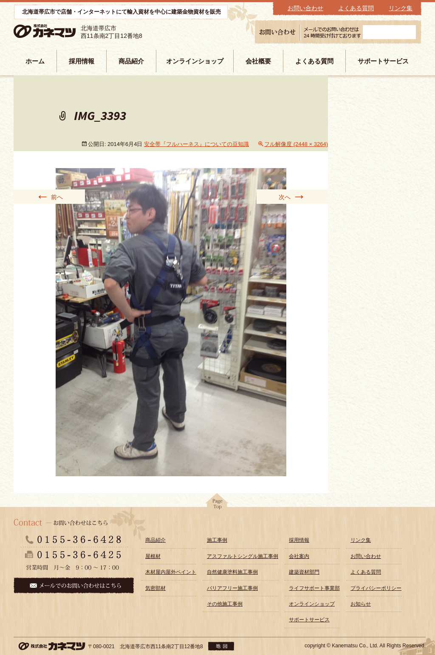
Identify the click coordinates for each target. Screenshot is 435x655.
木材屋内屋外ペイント (170, 572)
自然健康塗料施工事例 (232, 572)
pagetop (217, 504)
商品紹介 (131, 61)
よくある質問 (356, 8)
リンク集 (400, 8)
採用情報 (81, 61)
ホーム (35, 61)
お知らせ (360, 604)
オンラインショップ (194, 61)
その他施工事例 (225, 604)
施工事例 (217, 540)
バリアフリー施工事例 (232, 588)
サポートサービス (383, 61)
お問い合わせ (305, 8)
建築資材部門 (304, 572)
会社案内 (299, 556)
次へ (292, 196)
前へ (49, 196)
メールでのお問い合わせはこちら (74, 585)
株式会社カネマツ (57, 31)
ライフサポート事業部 (314, 588)
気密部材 (155, 588)
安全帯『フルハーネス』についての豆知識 (196, 144)
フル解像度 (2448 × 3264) (296, 144)
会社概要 (258, 61)
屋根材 (153, 556)
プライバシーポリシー (375, 588)
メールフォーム (389, 32)
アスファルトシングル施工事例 (242, 556)
